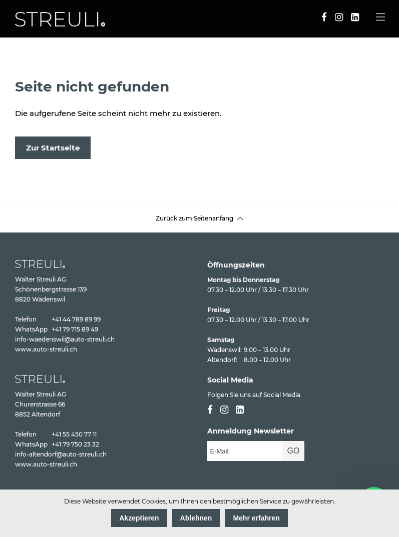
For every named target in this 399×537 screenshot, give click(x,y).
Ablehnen (196, 518)
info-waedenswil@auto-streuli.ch (65, 339)
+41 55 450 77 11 (74, 434)
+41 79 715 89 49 (75, 329)
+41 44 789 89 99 (76, 319)
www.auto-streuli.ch (46, 349)
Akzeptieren (139, 518)
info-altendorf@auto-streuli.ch (61, 454)
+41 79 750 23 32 (75, 444)
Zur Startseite (53, 147)
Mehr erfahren (256, 518)
